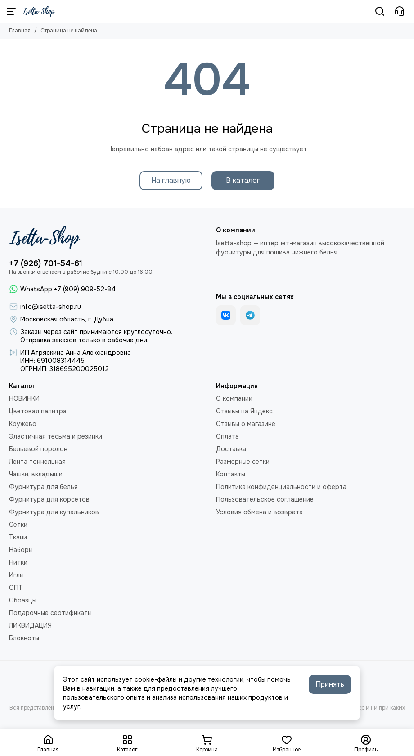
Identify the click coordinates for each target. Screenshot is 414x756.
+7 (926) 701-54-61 (45, 263)
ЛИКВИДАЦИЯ (30, 625)
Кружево (22, 424)
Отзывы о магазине (245, 424)
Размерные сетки (243, 461)
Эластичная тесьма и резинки (55, 436)
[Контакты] (400, 11)
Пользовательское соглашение (265, 499)
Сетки (18, 525)
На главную (171, 180)
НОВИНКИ (24, 398)
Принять (329, 684)
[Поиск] (380, 11)
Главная (20, 30)
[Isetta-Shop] (38, 11)
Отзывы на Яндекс (244, 411)
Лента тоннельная (37, 461)
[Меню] (11, 11)
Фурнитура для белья (43, 487)
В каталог (243, 180)
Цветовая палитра (38, 411)
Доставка (231, 449)
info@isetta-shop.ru (50, 307)
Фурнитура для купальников (54, 512)
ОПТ (16, 588)
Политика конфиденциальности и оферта (281, 487)
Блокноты (24, 638)
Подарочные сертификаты (50, 613)
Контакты (230, 474)
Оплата (227, 436)
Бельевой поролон (38, 449)
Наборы (21, 550)
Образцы (22, 600)
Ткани (18, 537)
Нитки (18, 562)
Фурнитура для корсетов (49, 499)
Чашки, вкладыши (36, 474)
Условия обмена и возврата (259, 512)
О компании (234, 398)
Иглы (16, 575)
